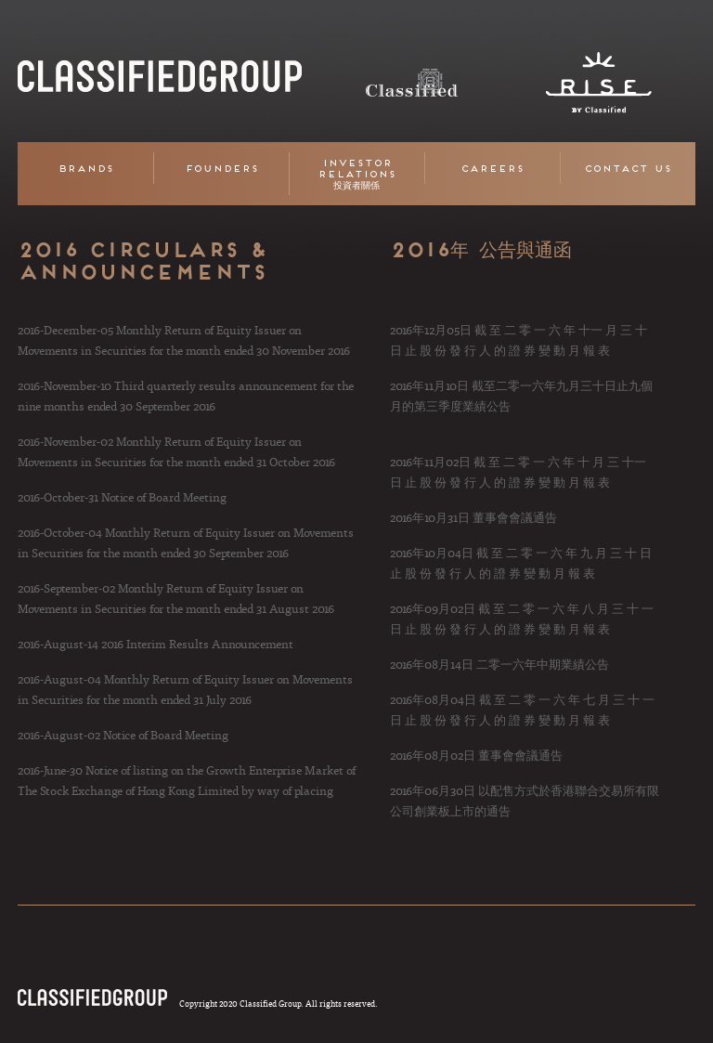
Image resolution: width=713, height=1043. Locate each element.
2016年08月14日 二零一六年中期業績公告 (499, 664)
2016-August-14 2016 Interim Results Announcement (155, 643)
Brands (85, 168)
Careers (492, 168)
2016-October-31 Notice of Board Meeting (122, 497)
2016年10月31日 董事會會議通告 (473, 517)
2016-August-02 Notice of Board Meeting (123, 734)
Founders (221, 168)
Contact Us (627, 168)
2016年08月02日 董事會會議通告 (476, 755)
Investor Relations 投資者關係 (356, 173)
